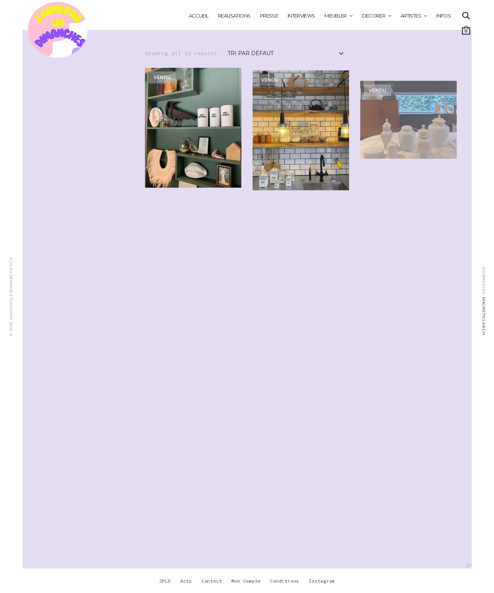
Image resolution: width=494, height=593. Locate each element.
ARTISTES (410, 16)
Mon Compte (245, 581)
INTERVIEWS (301, 16)
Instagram (322, 581)
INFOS (443, 16)
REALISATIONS (234, 16)
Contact (212, 581)
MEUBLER (335, 16)
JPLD (165, 581)
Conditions (284, 581)
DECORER (373, 16)
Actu (186, 581)
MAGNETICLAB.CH (483, 316)
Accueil (198, 16)
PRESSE (269, 16)
